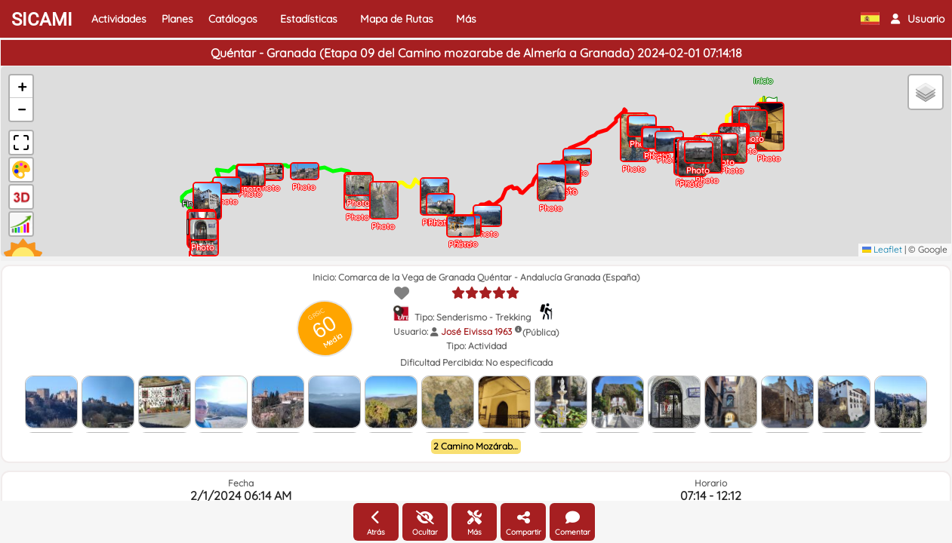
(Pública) (540, 332)
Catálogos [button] (232, 19)
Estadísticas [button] (308, 19)
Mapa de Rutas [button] (396, 19)
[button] (917, 19)
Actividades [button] (118, 19)
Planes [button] (177, 19)
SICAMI (41, 19)
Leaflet (882, 249)
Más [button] (466, 19)
